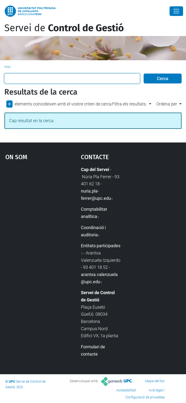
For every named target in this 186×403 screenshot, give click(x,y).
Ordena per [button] (166, 103)
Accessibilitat (126, 390)
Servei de (64, 28)
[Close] (176, 11)
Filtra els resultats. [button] (129, 103)
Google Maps (32, 202)
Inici (7, 67)
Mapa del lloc (155, 381)
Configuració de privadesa (145, 397)
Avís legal (156, 390)
